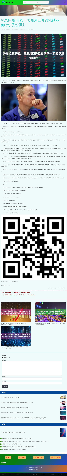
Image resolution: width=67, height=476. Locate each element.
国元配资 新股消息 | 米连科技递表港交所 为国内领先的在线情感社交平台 (20, 294)
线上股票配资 (22, 457)
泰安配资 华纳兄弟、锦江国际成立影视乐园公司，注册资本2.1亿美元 (17, 412)
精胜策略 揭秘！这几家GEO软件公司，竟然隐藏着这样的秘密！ (18, 292)
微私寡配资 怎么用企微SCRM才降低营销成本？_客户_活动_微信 (17, 438)
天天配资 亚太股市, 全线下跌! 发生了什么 (10, 397)
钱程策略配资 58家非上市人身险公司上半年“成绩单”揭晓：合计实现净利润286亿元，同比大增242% (25, 441)
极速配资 (8, 457)
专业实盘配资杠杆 (55, 457)
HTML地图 (40, 467)
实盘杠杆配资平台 (38, 457)
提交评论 (5, 386)
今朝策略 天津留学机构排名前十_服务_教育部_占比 (13, 432)
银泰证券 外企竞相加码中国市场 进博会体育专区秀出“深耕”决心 (15, 407)
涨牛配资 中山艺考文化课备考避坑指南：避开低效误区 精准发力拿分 (17, 402)
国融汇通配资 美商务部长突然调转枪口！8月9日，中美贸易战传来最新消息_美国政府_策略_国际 (23, 417)
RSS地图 (36, 467)
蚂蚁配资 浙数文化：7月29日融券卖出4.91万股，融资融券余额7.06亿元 (18, 446)
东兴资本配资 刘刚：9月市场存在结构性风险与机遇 (14, 449)
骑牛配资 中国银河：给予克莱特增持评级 (11, 444)
